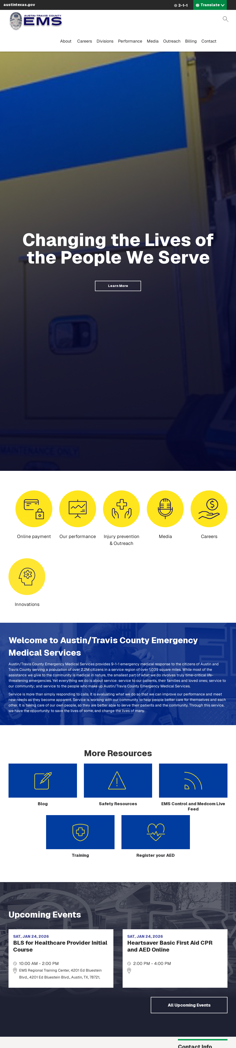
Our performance (77, 536)
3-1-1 (183, 5)
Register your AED (155, 855)
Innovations (27, 604)
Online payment (34, 536)
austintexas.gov (19, 4)
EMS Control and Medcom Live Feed (193, 806)
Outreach (171, 41)
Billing (191, 41)
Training (80, 855)
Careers (84, 41)
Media (153, 41)
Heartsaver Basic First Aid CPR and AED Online (169, 946)
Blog (43, 803)
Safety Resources (118, 803)
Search (226, 19)
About (65, 41)
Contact (208, 41)
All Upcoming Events (189, 1005)
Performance (130, 41)
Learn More (118, 286)
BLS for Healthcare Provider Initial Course (60, 946)
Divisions (105, 41)
